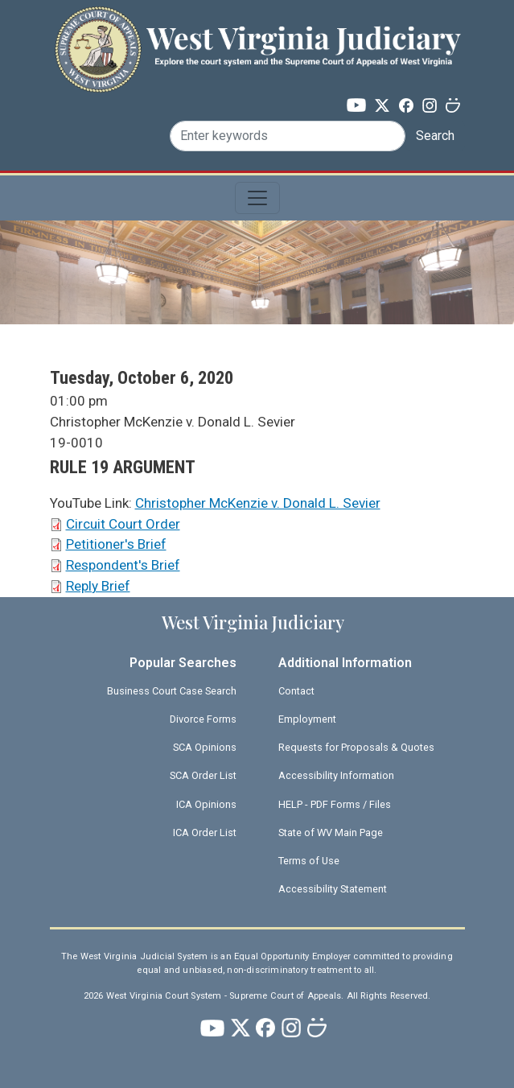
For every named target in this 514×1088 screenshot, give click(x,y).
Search (435, 135)
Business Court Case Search (171, 691)
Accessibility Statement (332, 889)
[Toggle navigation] (257, 198)
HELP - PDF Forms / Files (334, 804)
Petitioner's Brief (116, 544)
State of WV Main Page (330, 832)
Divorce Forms (203, 719)
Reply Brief (98, 586)
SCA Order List (203, 775)
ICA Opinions (206, 804)
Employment (307, 719)
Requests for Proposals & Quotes (356, 747)
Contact (296, 691)
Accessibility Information (336, 775)
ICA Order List (204, 832)
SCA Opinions (204, 747)
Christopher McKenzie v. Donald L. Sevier (257, 503)
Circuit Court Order (123, 524)
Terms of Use (308, 861)
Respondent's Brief (123, 565)
